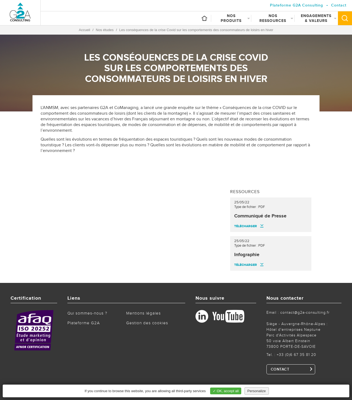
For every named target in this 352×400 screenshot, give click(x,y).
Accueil (84, 30)
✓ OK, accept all (226, 391)
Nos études (105, 30)
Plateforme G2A (83, 323)
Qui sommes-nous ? (87, 313)
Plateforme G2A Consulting (296, 5)
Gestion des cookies (147, 323)
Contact (338, 5)
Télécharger (245, 226)
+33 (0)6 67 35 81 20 (296, 355)
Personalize (256, 391)
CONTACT (280, 369)
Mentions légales (143, 313)
